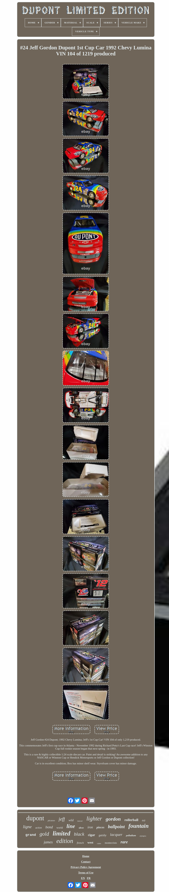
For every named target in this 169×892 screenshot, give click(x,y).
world (59, 827)
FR (89, 878)
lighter (94, 818)
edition (64, 841)
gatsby (102, 835)
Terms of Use (86, 872)
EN (83, 878)
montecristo (111, 843)
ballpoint (116, 826)
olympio (143, 836)
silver (81, 828)
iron (90, 827)
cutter (99, 843)
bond (49, 827)
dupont (35, 818)
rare (124, 842)
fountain (138, 826)
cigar (91, 835)
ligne (27, 826)
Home (85, 856)
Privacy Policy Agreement (86, 867)
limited (61, 833)
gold (44, 834)
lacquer (116, 834)
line (70, 826)
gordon (113, 819)
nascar (80, 821)
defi (143, 820)
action (38, 827)
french (80, 842)
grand (30, 835)
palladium (131, 835)
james (48, 842)
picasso (51, 820)
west (90, 842)
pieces (100, 827)
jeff (62, 819)
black (79, 834)
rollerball (131, 820)
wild (71, 820)
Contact (85, 861)
